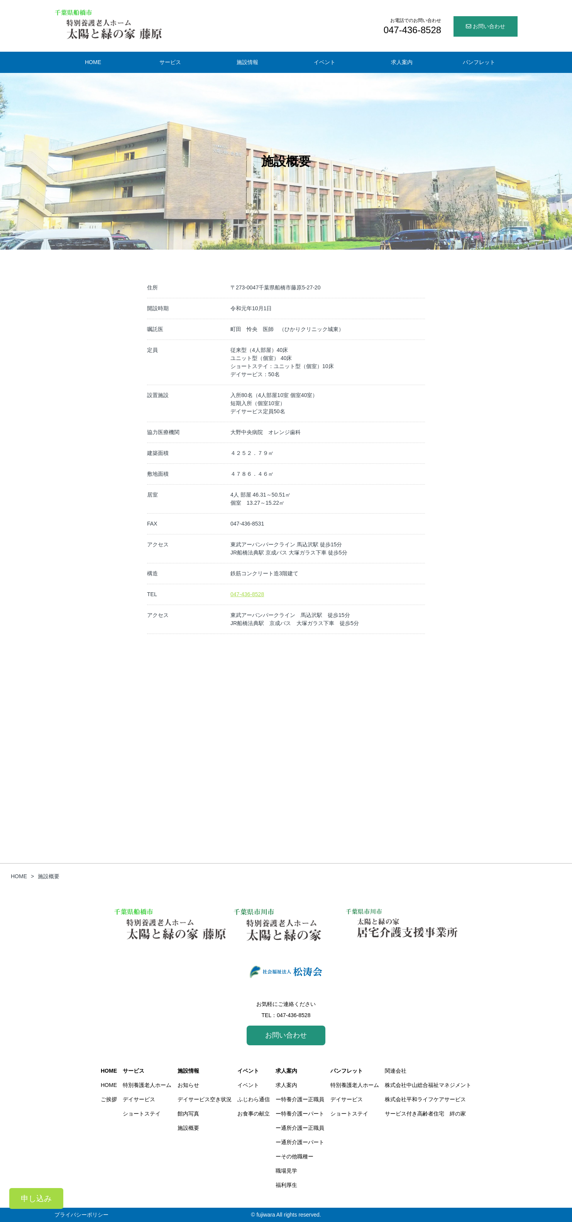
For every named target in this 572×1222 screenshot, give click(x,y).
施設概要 (188, 1128)
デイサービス (139, 1099)
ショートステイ (142, 1113)
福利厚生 (286, 1185)
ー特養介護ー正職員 (300, 1099)
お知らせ (188, 1085)
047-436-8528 (247, 594)
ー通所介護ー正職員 (300, 1128)
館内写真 (188, 1113)
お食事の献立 (253, 1113)
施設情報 (188, 1071)
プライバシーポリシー (81, 1215)
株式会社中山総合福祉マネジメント (428, 1085)
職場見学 (286, 1171)
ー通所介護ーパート (300, 1142)
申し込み (36, 1198)
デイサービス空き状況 (205, 1099)
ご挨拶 (109, 1099)
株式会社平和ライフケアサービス (425, 1099)
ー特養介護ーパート (300, 1113)
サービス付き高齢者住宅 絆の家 (425, 1113)
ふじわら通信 (253, 1099)
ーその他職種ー (294, 1156)
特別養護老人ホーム (147, 1085)
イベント (248, 1071)
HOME (109, 1071)
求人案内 (286, 1071)
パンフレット (346, 1071)
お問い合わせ (485, 26)
